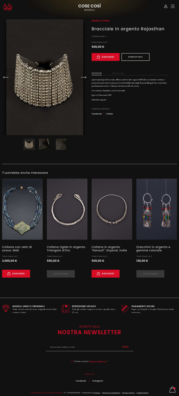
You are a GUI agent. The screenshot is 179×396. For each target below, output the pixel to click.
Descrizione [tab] (97, 73)
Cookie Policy (143, 393)
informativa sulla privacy (97, 361)
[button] (82, 77)
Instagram (97, 380)
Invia (125, 346)
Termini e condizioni (111, 393)
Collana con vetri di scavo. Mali (17, 248)
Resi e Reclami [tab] (118, 73)
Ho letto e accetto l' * (91, 361)
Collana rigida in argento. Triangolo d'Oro (66, 248)
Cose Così (89, 7)
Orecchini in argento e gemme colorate (153, 248)
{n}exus (96, 393)
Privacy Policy (128, 393)
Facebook (81, 380)
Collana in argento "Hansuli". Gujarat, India (109, 248)
